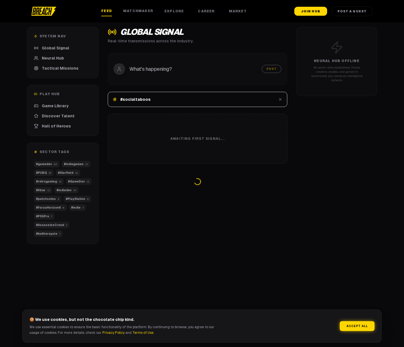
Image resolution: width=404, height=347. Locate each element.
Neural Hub (49, 58)
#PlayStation (77, 199)
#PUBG (43, 173)
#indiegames (76, 164)
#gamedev (46, 164)
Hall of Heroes (52, 126)
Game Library (51, 105)
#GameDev (78, 181)
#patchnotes (47, 199)
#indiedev (66, 190)
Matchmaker (138, 11)
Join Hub (310, 11)
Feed (106, 11)
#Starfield (68, 173)
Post (272, 69)
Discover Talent (54, 115)
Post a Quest (352, 11)
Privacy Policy (113, 332)
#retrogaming (48, 181)
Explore (175, 11)
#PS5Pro (44, 216)
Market (239, 11)
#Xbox (43, 190)
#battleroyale (48, 234)
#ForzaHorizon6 (50, 207)
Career (207, 11)
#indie (77, 207)
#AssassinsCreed (51, 225)
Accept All (357, 326)
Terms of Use (142, 332)
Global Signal (51, 48)
